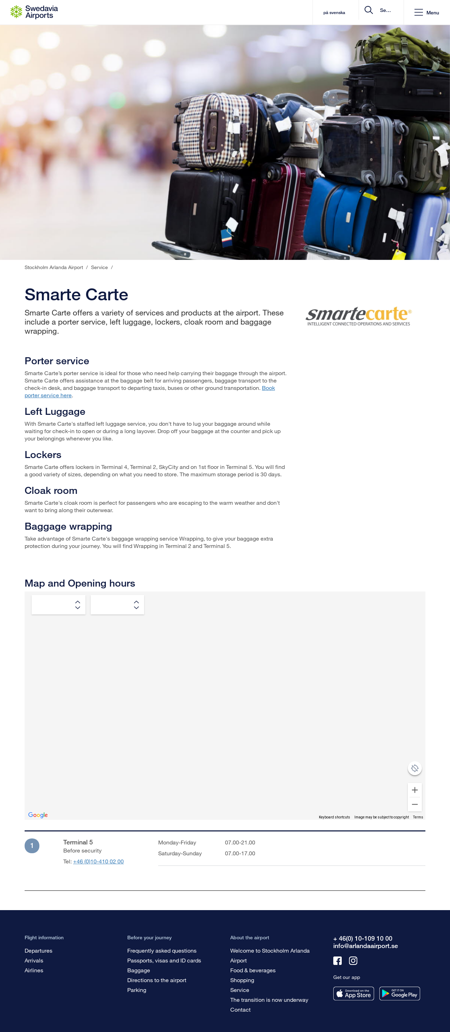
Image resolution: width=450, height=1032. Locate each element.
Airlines (34, 970)
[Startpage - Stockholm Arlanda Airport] (34, 12)
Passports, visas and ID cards (164, 960)
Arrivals (34, 960)
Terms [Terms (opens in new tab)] (418, 817)
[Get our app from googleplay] (399, 993)
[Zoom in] (415, 790)
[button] (426, 12)
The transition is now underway (269, 999)
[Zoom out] (415, 804)
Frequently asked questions (162, 950)
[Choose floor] (117, 604)
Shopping (242, 980)
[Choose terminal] (58, 604)
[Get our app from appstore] (353, 993)
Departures (38, 950)
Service (239, 989)
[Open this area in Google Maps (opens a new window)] (38, 815)
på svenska (279, 12)
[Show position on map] (415, 768)
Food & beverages (253, 970)
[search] (356, 12)
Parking (136, 989)
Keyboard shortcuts (334, 817)
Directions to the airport (156, 980)
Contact (240, 1009)
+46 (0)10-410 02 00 (98, 861)
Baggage (138, 970)
